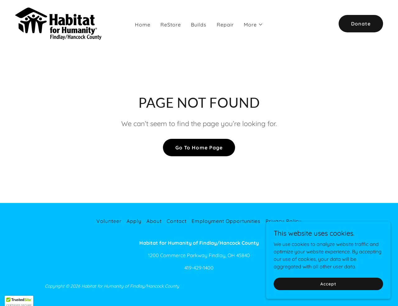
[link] (60, 23)
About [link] (154, 221)
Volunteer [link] (109, 221)
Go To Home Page (198, 147)
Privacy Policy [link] (284, 221)
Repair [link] (225, 24)
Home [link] (142, 24)
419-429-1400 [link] (199, 268)
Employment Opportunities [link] (226, 221)
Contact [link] (177, 221)
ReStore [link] (170, 24)
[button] (253, 24)
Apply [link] (134, 221)
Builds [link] (198, 24)
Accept (328, 296)
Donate (361, 24)
